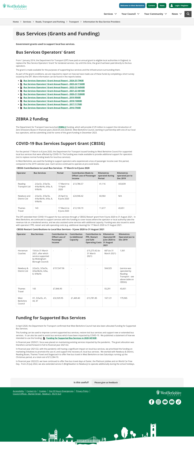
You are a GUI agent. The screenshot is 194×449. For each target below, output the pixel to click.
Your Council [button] (129, 13)
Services (27, 21)
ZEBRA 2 (62, 127)
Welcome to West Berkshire (132, 5)
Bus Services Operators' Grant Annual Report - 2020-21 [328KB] (54, 94)
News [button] (175, 13)
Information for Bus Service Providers (101, 21)
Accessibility (18, 391)
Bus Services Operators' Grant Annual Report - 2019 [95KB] (52, 97)
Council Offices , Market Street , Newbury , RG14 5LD (37, 394)
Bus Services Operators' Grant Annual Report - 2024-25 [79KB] (54, 80)
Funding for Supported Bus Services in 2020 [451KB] (71, 338)
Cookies (42, 391)
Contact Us (31, 391)
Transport (74, 21)
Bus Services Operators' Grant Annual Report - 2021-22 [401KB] (54, 91)
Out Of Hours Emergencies (61, 391)
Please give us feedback (106, 382)
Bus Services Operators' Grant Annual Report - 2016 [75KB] (52, 107)
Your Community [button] (153, 13)
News (162, 5)
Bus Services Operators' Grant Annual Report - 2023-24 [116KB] (54, 84)
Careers (151, 5)
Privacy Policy (82, 391)
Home (16, 21)
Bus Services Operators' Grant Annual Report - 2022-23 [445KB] (54, 87)
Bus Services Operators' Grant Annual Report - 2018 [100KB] (53, 101)
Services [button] (108, 13)
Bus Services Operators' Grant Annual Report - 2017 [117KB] (53, 104)
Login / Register (181, 5)
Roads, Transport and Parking (50, 21)
